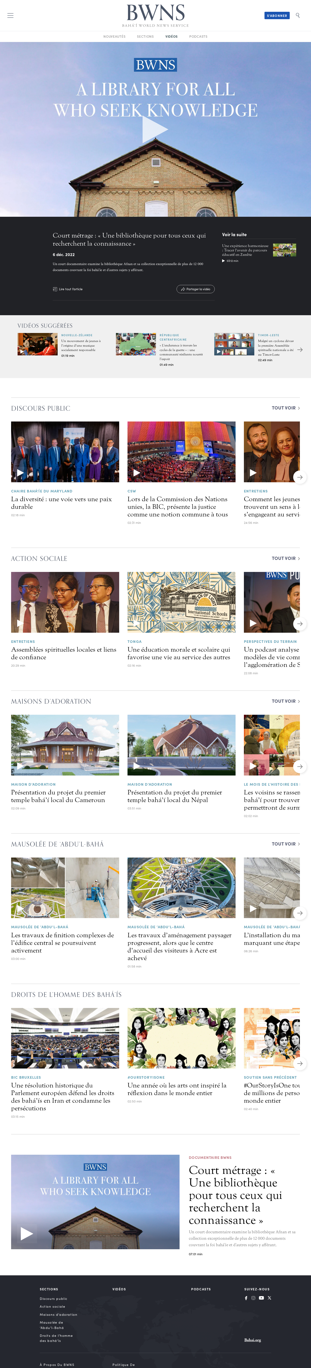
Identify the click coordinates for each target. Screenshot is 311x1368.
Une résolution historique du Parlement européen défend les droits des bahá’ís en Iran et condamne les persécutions (62, 1096)
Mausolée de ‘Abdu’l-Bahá (39, 926)
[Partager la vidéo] (196, 289)
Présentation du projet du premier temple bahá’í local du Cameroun (58, 796)
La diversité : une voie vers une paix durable (61, 503)
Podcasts (198, 36)
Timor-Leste (268, 335)
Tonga (135, 641)
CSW (132, 490)
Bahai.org (252, 1339)
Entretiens (256, 490)
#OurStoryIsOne (146, 1077)
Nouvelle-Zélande (77, 335)
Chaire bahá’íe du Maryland (41, 490)
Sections (145, 36)
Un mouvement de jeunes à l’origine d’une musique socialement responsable (81, 345)
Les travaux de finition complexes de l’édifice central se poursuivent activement (62, 942)
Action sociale (52, 1306)
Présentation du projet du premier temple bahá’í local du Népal (175, 796)
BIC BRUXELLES (26, 1077)
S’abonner (277, 15)
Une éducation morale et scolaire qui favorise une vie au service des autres (179, 653)
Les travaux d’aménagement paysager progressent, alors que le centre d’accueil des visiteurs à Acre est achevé (180, 946)
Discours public (54, 1298)
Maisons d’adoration (58, 1314)
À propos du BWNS (57, 1364)
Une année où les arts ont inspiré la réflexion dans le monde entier (177, 1089)
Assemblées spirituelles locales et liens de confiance (63, 653)
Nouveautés (114, 36)
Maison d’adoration (33, 784)
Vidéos (171, 36)
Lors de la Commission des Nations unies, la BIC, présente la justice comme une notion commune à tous (178, 506)
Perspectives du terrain (270, 641)
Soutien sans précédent (270, 1077)
